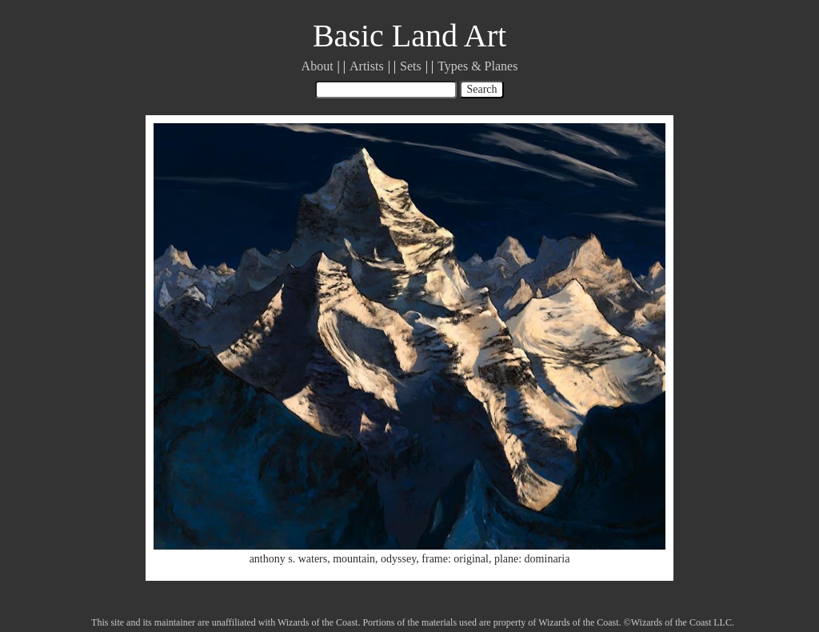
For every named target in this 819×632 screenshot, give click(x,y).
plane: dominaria (531, 559)
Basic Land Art (409, 36)
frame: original (455, 559)
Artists (367, 66)
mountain (354, 559)
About (318, 66)
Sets (410, 66)
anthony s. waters (289, 559)
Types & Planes (477, 66)
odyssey (398, 559)
